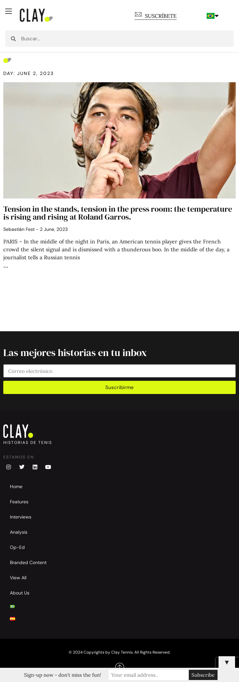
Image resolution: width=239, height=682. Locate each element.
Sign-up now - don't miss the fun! (62, 675)
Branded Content (28, 562)
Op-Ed (17, 547)
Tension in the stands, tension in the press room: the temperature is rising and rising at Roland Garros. (117, 212)
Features (19, 502)
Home (16, 486)
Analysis (18, 532)
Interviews (20, 517)
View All (18, 578)
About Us (19, 593)
